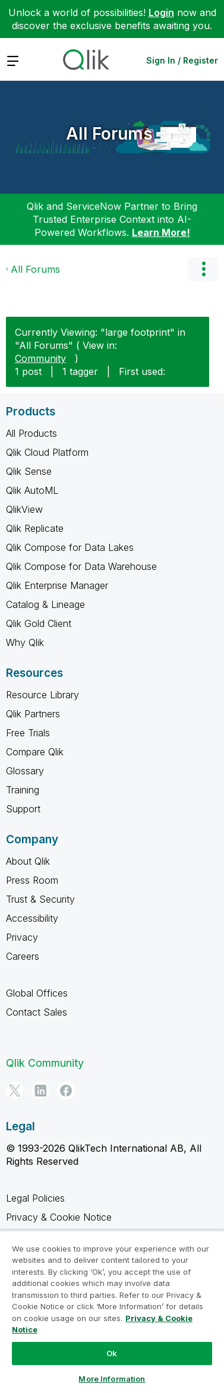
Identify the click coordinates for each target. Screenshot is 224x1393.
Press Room (32, 880)
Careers (22, 956)
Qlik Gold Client (38, 623)
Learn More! (161, 232)
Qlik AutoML (32, 490)
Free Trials (28, 733)
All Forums (109, 134)
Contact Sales (36, 1012)
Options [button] (203, 269)
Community (40, 358)
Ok (111, 1353)
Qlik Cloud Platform (47, 452)
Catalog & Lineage (45, 604)
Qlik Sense (29, 471)
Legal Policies (35, 1198)
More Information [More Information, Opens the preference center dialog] (111, 1378)
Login (161, 12)
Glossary (25, 771)
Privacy (22, 937)
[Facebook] (66, 1090)
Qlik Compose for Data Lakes (70, 547)
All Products (31, 433)
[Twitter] (15, 1090)
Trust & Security (40, 899)
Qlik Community (45, 1063)
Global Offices (37, 993)
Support (23, 809)
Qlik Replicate (35, 528)
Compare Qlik (35, 752)
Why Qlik (25, 642)
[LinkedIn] (40, 1090)
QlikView (24, 509)
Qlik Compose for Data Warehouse (81, 566)
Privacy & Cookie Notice (59, 1217)
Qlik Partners (33, 714)
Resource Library (42, 695)
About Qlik (28, 861)
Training (22, 790)
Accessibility (32, 918)
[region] (112, 1311)
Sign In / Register (182, 60)
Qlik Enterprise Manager (57, 585)
